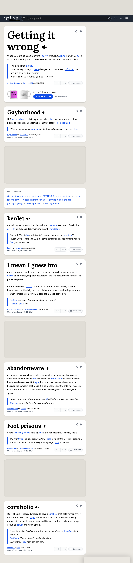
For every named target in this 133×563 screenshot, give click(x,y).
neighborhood (18, 119)
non (41, 432)
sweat (27, 432)
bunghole (52, 514)
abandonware (12, 409)
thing (20, 439)
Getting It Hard (33, 203)
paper (32, 517)
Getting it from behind (34, 199)
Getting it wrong (13, 83)
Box (75, 129)
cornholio (11, 547)
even (57, 442)
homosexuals (63, 122)
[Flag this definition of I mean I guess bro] (81, 264)
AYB (18, 547)
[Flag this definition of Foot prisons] (81, 424)
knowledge (54, 229)
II (16, 399)
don (27, 235)
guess (21, 303)
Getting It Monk (53, 203)
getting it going (15, 203)
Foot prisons (12, 448)
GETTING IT (48, 196)
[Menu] (126, 18)
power (20, 524)
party (45, 56)
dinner (62, 56)
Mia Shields (24, 135)
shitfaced (69, 69)
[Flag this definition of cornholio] (81, 506)
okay (23, 542)
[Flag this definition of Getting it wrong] (80, 31)
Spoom (23, 409)
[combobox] (66, 18)
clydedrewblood (30, 309)
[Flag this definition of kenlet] (81, 217)
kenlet (9, 248)
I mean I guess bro (14, 309)
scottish (11, 229)
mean (14, 303)
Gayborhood (12, 135)
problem (68, 235)
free (34, 378)
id (47, 399)
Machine (14, 403)
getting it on (64, 196)
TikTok (29, 286)
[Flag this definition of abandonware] (81, 367)
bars (52, 119)
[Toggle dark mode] (120, 18)
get (79, 56)
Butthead (14, 538)
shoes (48, 439)
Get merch (75, 83)
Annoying (18, 432)
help (12, 242)
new (33, 129)
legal (37, 382)
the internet (57, 378)
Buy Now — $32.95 (43, 96)
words (10, 275)
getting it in (33, 196)
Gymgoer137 (28, 83)
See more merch (60, 96)
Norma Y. (18, 248)
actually (14, 300)
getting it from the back (60, 199)
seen (36, 69)
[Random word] (108, 18)
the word (53, 225)
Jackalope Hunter (27, 448)
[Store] (115, 18)
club (38, 129)
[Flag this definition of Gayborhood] (81, 111)
